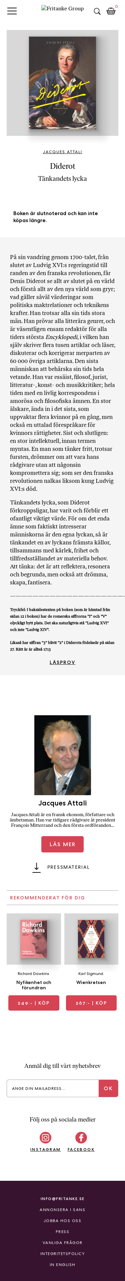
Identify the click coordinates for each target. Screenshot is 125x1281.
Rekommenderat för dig (47, 898)
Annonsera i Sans (62, 1209)
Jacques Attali (62, 152)
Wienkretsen (91, 982)
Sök (97, 11)
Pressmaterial (68, 867)
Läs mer (63, 844)
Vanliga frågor (63, 1242)
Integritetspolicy (62, 1253)
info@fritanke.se (63, 1198)
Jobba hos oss (63, 1220)
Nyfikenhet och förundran (33, 985)
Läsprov (62, 662)
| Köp (34, 1003)
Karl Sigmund (90, 973)
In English (63, 1264)
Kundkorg (111, 11)
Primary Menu (12, 10)
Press (63, 1231)
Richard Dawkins (33, 973)
